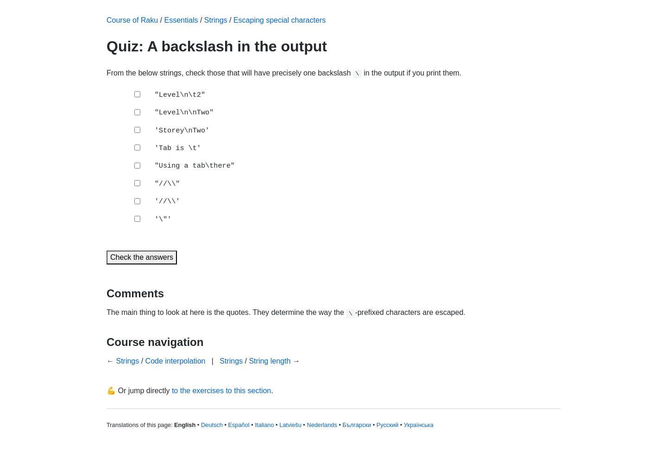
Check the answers (141, 257)
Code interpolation (175, 361)
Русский (387, 424)
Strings (215, 20)
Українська (419, 424)
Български (356, 424)
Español (238, 424)
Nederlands (322, 424)
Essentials (181, 20)
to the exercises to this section (221, 391)
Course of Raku (132, 20)
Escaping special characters (279, 20)
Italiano (264, 424)
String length (269, 361)
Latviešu (290, 424)
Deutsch (212, 424)
